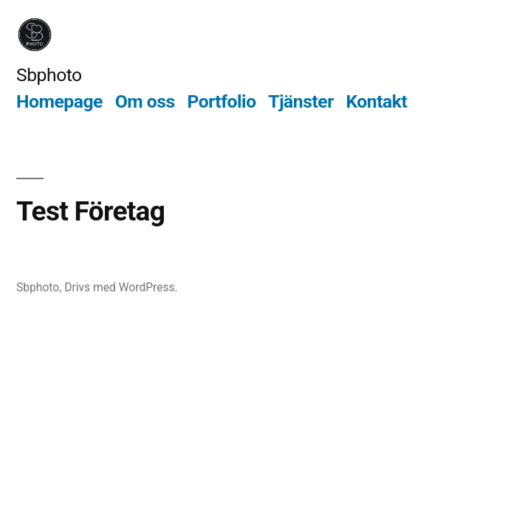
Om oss (145, 101)
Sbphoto (49, 75)
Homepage (59, 101)
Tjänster (300, 101)
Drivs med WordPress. (121, 287)
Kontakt (376, 101)
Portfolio (221, 101)
